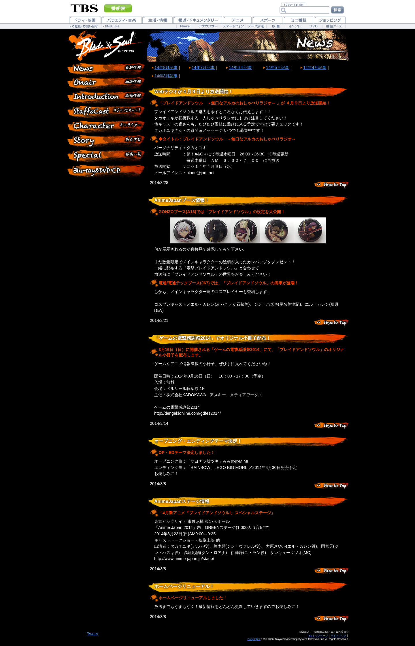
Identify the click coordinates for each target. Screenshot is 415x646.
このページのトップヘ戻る (331, 184)
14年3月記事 (166, 76)
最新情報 (106, 69)
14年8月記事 (166, 67)
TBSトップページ (317, 635)
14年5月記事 (277, 67)
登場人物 (106, 127)
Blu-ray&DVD (106, 170)
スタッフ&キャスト (106, 112)
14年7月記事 (203, 67)
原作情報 (106, 98)
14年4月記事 (314, 67)
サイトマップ (338, 635)
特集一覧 (106, 156)
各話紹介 (106, 141)
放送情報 (106, 83)
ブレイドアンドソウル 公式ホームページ (106, 45)
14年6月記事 (240, 67)
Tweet (92, 634)
